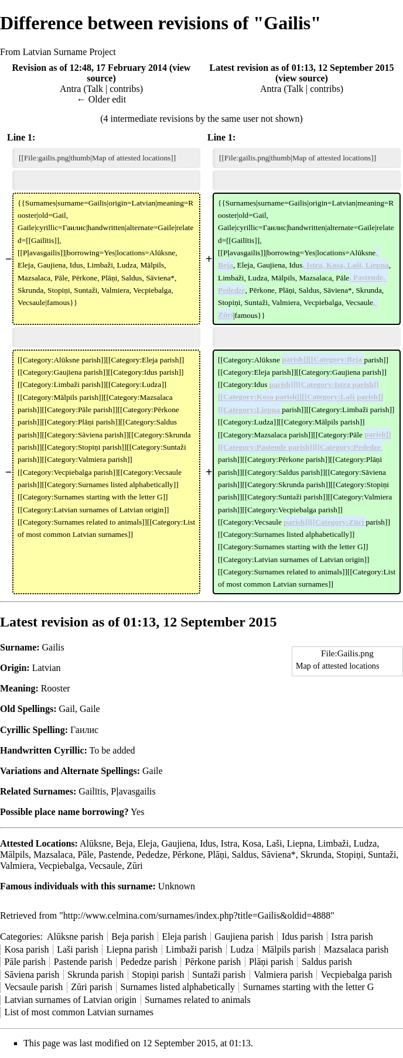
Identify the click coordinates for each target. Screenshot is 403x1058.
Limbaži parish (194, 949)
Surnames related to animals (198, 1000)
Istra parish (352, 936)
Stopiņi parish (158, 975)
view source (301, 78)
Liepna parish (132, 949)
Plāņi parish (271, 962)
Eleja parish (184, 936)
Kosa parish (26, 949)
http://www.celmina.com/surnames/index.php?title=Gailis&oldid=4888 (197, 915)
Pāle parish (25, 962)
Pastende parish (83, 962)
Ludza (242, 949)
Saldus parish (327, 962)
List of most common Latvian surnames (78, 1012)
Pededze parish (149, 962)
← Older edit (101, 99)
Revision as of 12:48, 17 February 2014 (89, 68)
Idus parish (302, 936)
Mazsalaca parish (356, 949)
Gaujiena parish (244, 936)
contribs (125, 89)
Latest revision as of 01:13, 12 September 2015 (302, 68)
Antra (70, 89)
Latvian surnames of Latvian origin (70, 1000)
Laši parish (77, 949)
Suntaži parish (218, 975)
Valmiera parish (283, 975)
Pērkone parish (213, 962)
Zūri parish (91, 987)
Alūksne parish (75, 936)
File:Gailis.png (347, 653)
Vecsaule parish (33, 987)
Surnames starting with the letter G (308, 987)
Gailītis (92, 791)
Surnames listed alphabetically (178, 987)
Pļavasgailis (133, 791)
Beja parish (132, 936)
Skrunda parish (95, 975)
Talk (95, 89)
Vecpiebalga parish (356, 975)
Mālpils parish (289, 949)
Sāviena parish (31, 975)
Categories (20, 936)
